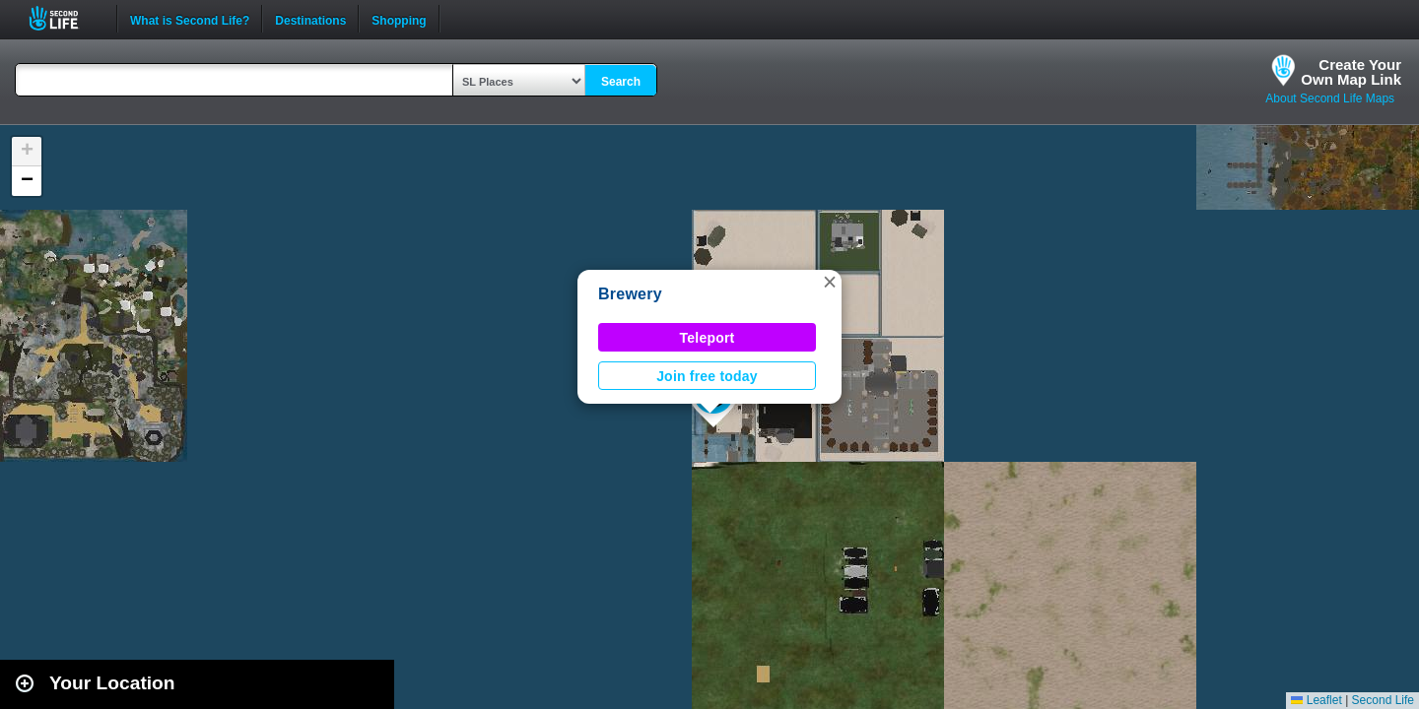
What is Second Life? (189, 19)
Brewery (630, 294)
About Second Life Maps (1329, 98)
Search (621, 82)
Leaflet (1316, 700)
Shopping (399, 19)
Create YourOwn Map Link (1351, 72)
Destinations (310, 19)
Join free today (707, 376)
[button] (830, 281)
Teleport (707, 338)
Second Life (64, 18)
